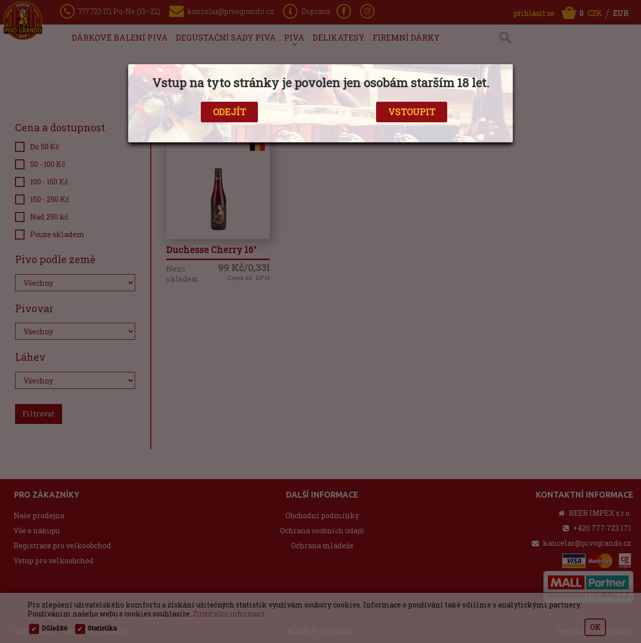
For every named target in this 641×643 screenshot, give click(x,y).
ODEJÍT (229, 112)
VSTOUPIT (411, 112)
